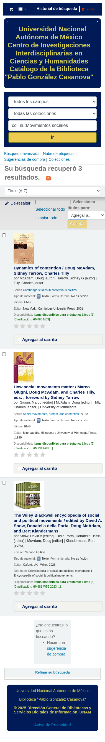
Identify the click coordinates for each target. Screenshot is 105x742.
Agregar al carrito (37, 339)
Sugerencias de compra (24, 159)
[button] (11, 9)
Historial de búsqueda (57, 8)
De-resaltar (17, 203)
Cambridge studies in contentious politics (50, 290)
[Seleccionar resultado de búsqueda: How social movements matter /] (4, 354)
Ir (52, 137)
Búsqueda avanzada (22, 153)
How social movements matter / (54, 392)
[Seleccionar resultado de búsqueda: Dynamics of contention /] (4, 235)
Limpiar (89, 9)
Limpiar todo (46, 218)
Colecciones (59, 159)
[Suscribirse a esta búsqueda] (48, 178)
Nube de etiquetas (59, 153)
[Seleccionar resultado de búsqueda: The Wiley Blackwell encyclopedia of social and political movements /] (4, 483)
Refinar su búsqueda (52, 672)
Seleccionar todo (50, 209)
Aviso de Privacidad (52, 725)
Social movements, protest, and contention (51, 413)
